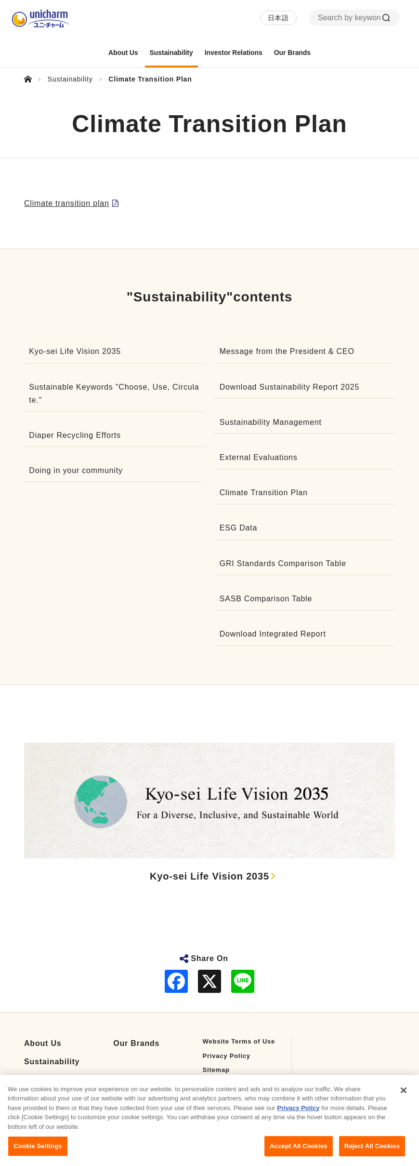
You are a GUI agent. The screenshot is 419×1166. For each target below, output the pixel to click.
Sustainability (51, 1062)
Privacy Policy (226, 1055)
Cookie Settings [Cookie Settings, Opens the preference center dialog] (37, 1153)
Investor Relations (61, 1079)
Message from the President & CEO (287, 351)
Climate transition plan (66, 203)
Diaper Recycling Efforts (75, 435)
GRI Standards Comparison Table (283, 563)
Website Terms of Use (239, 1041)
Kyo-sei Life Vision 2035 (75, 351)
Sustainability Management (271, 422)
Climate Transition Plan (264, 492)
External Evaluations (259, 457)
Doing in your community (75, 470)
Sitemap (216, 1069)
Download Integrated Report (273, 634)
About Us (43, 1043)
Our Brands (136, 1043)
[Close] (403, 1097)
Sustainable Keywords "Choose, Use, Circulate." (114, 393)
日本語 (278, 18)
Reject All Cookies (372, 1153)
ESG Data (238, 528)
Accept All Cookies (298, 1153)
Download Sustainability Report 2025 (289, 387)
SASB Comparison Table (266, 599)
